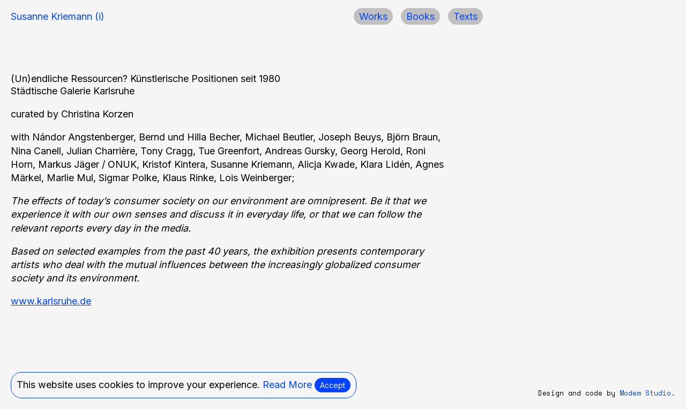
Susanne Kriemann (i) (58, 16)
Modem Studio (645, 393)
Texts (465, 16)
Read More (287, 384)
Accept (332, 385)
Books (420, 16)
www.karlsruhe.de (51, 301)
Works (373, 16)
